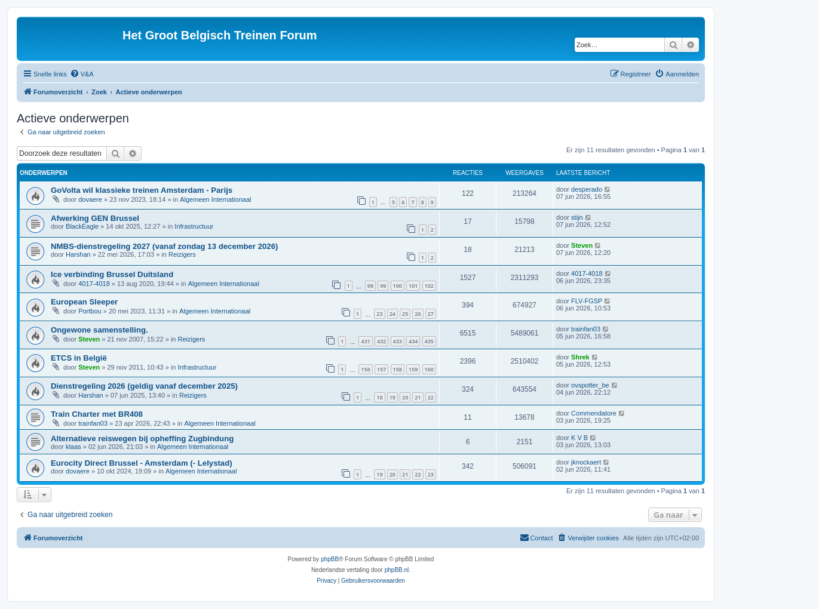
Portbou (90, 311)
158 (397, 369)
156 (365, 369)
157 (381, 369)
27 (431, 314)
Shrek (580, 357)
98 (370, 286)
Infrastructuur (193, 226)
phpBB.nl (397, 570)
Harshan (78, 254)
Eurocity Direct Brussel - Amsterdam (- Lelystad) (141, 463)
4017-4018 (94, 283)
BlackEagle (82, 226)
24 (392, 314)
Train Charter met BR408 (97, 414)
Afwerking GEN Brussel (95, 218)
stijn (577, 217)
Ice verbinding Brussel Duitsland (112, 274)
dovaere (90, 199)
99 (383, 286)
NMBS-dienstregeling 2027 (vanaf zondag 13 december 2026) (164, 246)
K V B (579, 437)
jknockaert (586, 462)
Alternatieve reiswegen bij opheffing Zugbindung (142, 438)
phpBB (330, 559)
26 (418, 314)
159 (413, 369)
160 (429, 369)
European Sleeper (84, 301)
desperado (586, 189)
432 (381, 341)
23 (379, 314)
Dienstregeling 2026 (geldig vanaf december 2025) (144, 386)
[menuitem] (82, 74)
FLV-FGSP (586, 300)
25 (405, 314)
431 (365, 341)
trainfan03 (585, 329)
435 (429, 341)
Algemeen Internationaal (215, 199)
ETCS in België (79, 357)
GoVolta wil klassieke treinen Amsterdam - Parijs (141, 190)
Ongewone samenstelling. (99, 329)
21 (418, 397)
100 (397, 286)
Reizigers (182, 254)
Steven (582, 245)
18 (379, 397)
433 (397, 341)
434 (413, 341)
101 (413, 286)
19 (392, 397)
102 (429, 286)
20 (405, 397)
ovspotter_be (590, 385)
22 (431, 397)
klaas (73, 446)
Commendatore (593, 413)
